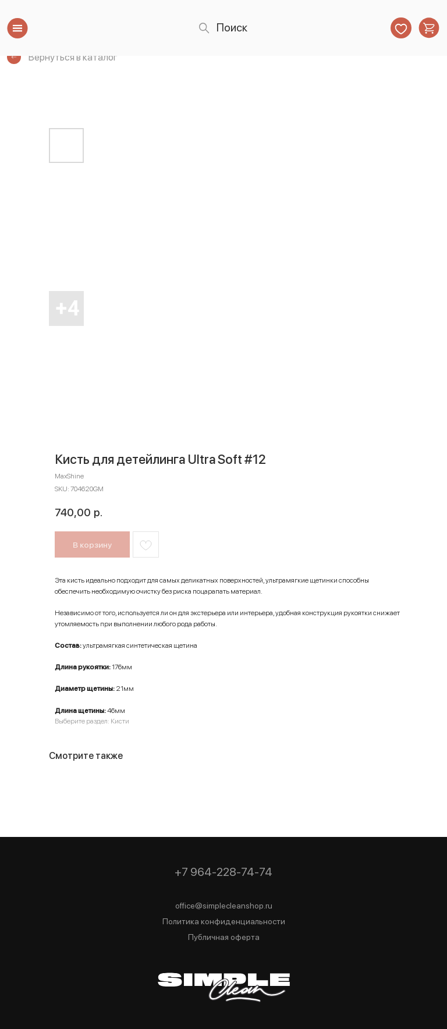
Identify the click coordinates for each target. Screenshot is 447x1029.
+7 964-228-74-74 (223, 872)
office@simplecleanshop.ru (223, 905)
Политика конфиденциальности (223, 921)
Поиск (232, 27)
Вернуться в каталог (73, 57)
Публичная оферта (224, 937)
